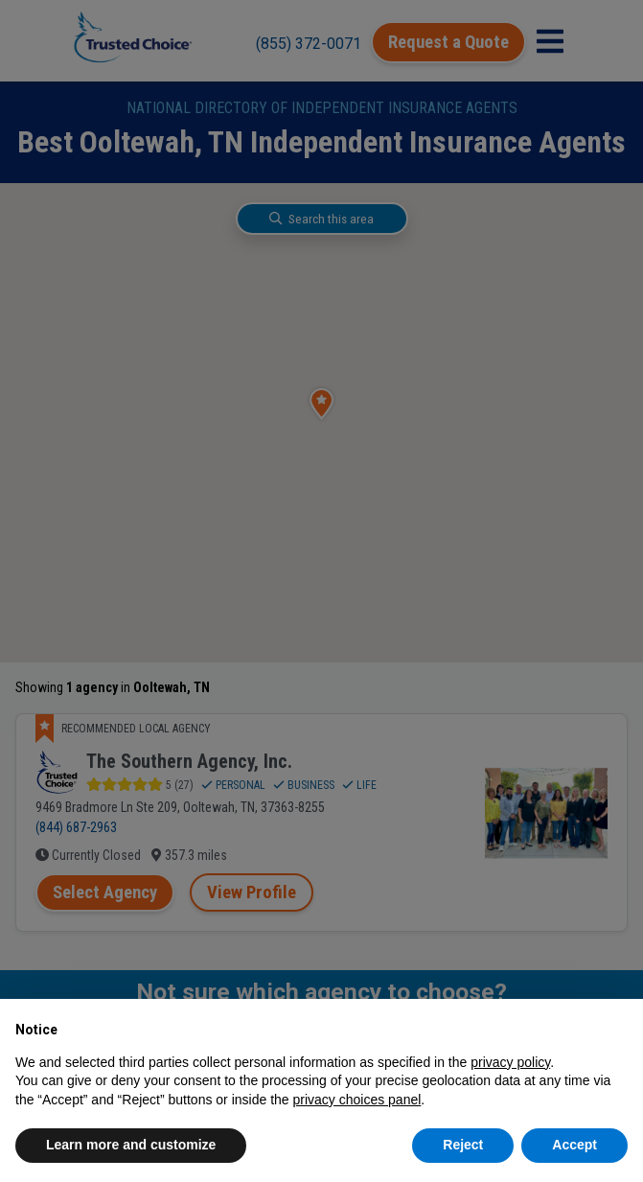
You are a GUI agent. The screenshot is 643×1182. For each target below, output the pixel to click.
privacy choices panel (356, 1099)
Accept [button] (574, 1144)
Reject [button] (463, 1144)
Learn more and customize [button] (131, 1144)
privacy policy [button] (510, 1062)
